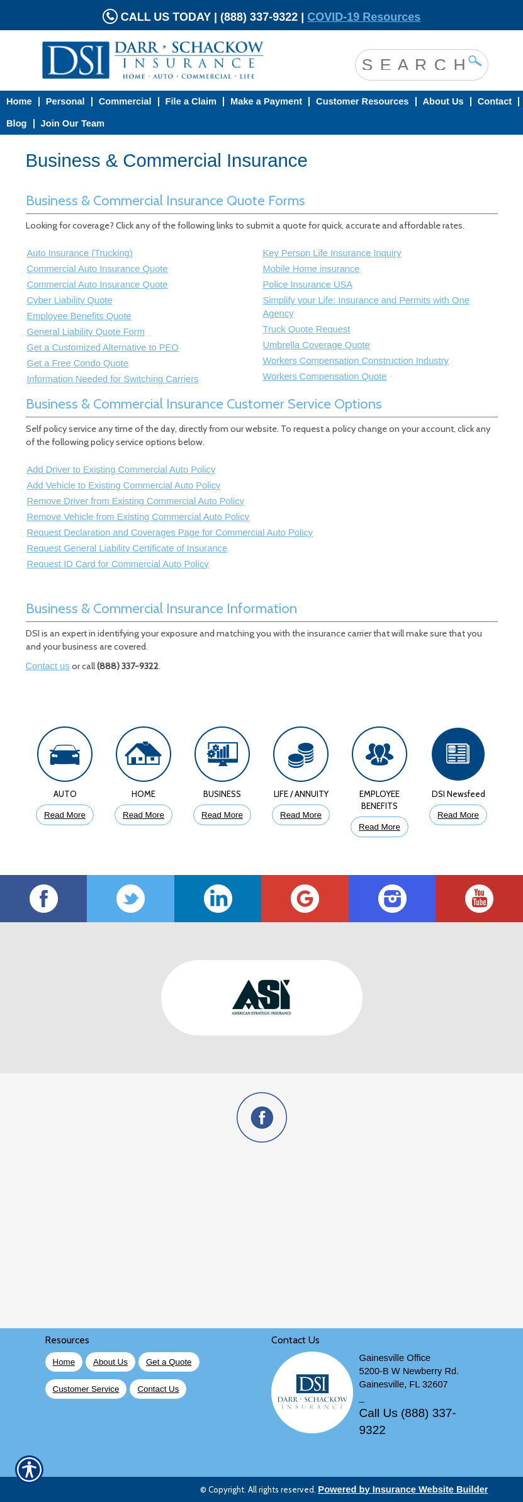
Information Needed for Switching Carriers (113, 379)
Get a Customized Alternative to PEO (103, 347)
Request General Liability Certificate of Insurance (127, 548)
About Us (110, 1362)
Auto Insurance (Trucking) (80, 253)
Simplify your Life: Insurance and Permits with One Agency (366, 307)
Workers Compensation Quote (325, 376)
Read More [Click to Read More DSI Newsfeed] (458, 815)
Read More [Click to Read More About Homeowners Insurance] (143, 815)
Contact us (48, 666)
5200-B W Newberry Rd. (409, 1371)
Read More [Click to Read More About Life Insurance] (301, 815)
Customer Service (86, 1389)
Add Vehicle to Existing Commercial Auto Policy (124, 485)
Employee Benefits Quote (79, 316)
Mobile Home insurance (311, 269)
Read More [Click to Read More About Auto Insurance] (65, 815)
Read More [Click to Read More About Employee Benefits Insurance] (379, 827)
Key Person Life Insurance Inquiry (332, 253)
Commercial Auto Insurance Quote (97, 269)
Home (64, 1362)
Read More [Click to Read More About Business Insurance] (222, 815)
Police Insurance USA (308, 285)
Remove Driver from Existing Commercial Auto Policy (135, 501)
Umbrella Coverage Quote (316, 345)
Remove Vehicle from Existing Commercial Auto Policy (138, 517)
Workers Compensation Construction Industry (356, 361)
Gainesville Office (395, 1358)
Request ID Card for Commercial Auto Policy (118, 564)
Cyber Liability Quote (70, 300)
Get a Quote (169, 1362)
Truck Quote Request (307, 329)
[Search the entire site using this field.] (412, 63)
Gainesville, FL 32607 (403, 1384)
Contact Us (158, 1389)
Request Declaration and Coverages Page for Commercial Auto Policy (170, 533)
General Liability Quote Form (86, 332)
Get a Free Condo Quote (77, 363)
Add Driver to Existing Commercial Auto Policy (121, 470)
